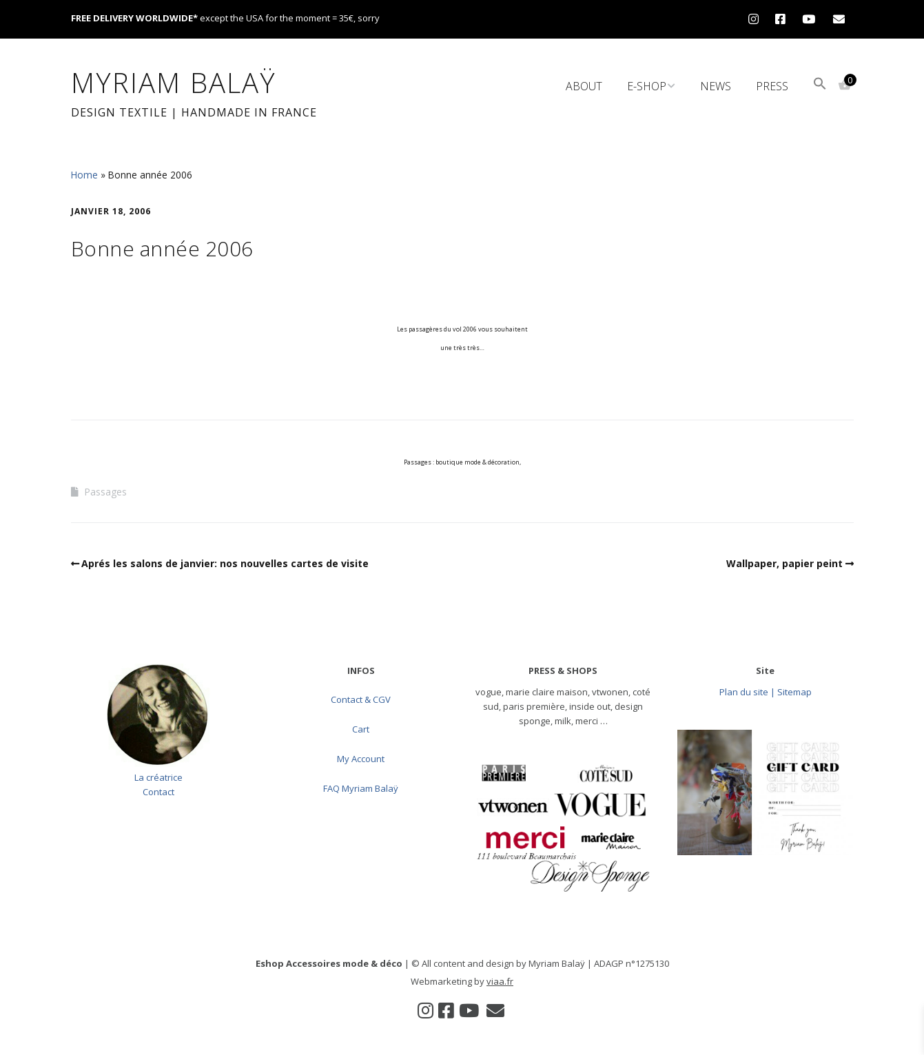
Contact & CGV (361, 699)
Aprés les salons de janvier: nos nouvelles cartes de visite (225, 563)
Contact (158, 792)
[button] (820, 85)
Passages (105, 491)
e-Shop (646, 86)
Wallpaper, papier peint (784, 563)
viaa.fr (499, 981)
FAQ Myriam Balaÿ (360, 788)
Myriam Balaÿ (173, 82)
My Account (360, 758)
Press (772, 86)
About (584, 86)
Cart (360, 729)
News (715, 86)
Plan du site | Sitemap (765, 692)
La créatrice (158, 777)
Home (84, 174)
